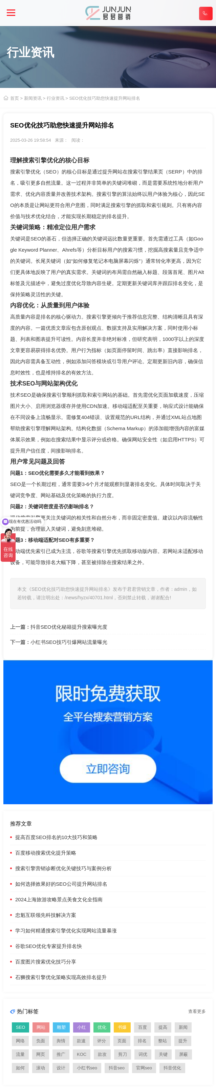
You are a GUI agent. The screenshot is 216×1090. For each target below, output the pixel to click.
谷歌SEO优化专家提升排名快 (48, 946)
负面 (40, 1040)
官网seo (144, 1067)
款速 (81, 1040)
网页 (40, 1054)
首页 (14, 98)
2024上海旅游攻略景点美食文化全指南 (59, 899)
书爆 (122, 1027)
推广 (61, 1054)
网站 (41, 1027)
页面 (121, 1040)
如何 (20, 1067)
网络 (20, 1040)
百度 (142, 1027)
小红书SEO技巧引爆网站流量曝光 (68, 642)
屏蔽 (183, 1054)
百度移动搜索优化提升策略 (45, 853)
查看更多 (197, 1011)
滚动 (40, 1067)
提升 (182, 1040)
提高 (162, 1027)
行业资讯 (55, 98)
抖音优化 (172, 1067)
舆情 (61, 1040)
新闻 (183, 1027)
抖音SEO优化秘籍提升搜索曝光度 (68, 627)
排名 (142, 1040)
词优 (142, 1054)
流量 (20, 1054)
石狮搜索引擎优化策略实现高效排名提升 (61, 977)
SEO (51, 172)
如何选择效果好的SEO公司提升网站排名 (61, 884)
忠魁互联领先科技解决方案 (45, 915)
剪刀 (122, 1054)
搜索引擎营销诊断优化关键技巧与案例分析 (63, 868)
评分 (101, 1040)
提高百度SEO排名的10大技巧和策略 (56, 837)
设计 (61, 1067)
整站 (162, 1040)
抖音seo (117, 1067)
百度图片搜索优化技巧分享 (45, 962)
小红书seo (87, 1067)
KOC (81, 1054)
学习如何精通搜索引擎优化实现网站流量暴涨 (66, 930)
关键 (163, 1054)
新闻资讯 (33, 98)
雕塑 (61, 1027)
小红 (81, 1027)
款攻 (102, 1054)
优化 (102, 1027)
